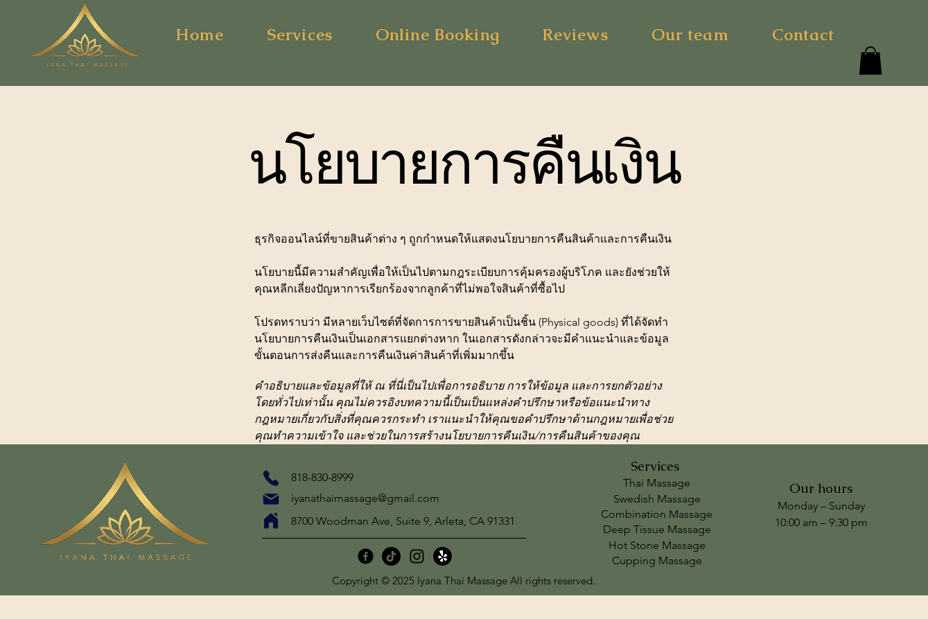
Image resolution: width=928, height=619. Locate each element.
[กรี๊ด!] (442, 556)
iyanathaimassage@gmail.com (365, 498)
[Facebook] (365, 556)
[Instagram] (417, 556)
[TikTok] (391, 556)
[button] (870, 60)
